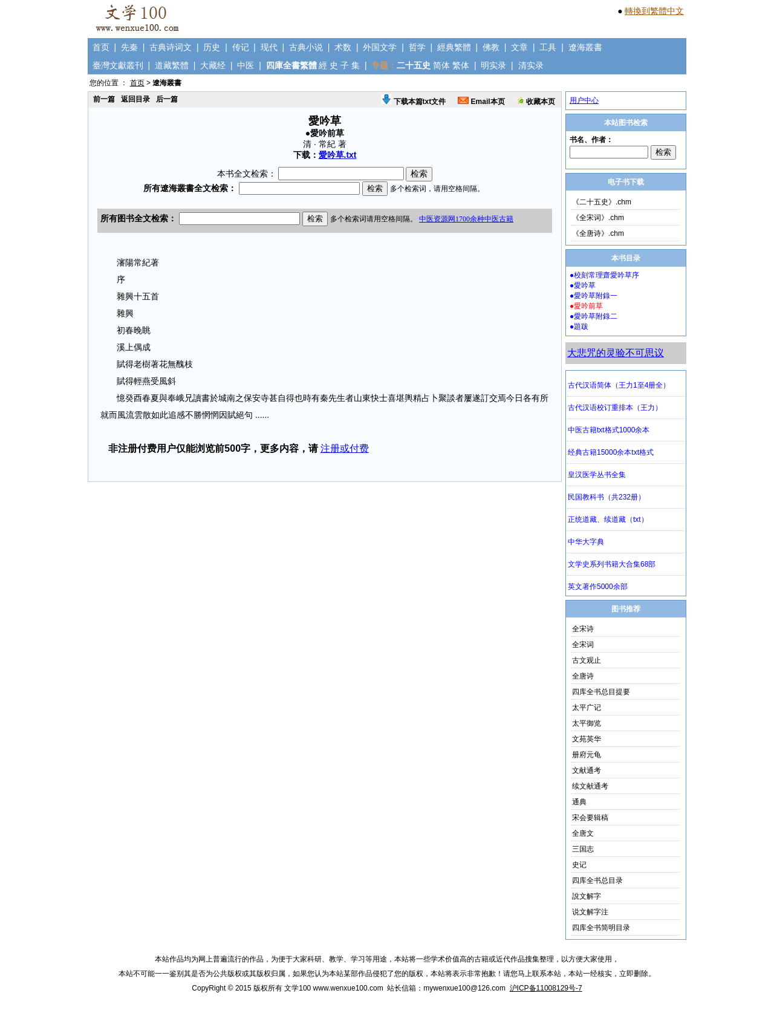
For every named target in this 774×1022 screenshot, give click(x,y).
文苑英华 (586, 739)
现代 (269, 47)
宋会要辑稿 (590, 817)
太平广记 (586, 707)
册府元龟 (586, 754)
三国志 (583, 849)
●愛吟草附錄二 (593, 316)
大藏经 (213, 65)
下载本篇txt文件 (414, 101)
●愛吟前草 (586, 306)
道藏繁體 (172, 65)
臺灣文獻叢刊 (118, 65)
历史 (211, 47)
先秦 (129, 47)
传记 (240, 47)
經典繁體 (454, 47)
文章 (519, 47)
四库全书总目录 (597, 880)
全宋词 (583, 644)
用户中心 (584, 100)
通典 (579, 802)
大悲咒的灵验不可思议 (615, 353)
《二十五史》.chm (601, 202)
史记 (579, 865)
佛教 (491, 47)
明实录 (493, 65)
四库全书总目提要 (601, 692)
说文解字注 (590, 912)
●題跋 (579, 326)
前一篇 (104, 99)
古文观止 (586, 660)
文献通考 (586, 770)
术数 (342, 47)
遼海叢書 (585, 47)
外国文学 (380, 47)
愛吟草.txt (338, 155)
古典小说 (306, 47)
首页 (101, 47)
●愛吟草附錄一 (593, 295)
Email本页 (481, 101)
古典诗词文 (170, 47)
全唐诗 (583, 676)
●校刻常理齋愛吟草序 (604, 275)
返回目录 (135, 99)
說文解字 (586, 896)
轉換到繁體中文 (654, 11)
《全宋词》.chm (598, 217)
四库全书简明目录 (601, 927)
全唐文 (583, 833)
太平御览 (586, 723)
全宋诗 (583, 629)
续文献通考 (590, 786)
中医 (245, 65)
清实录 (531, 65)
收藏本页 (536, 101)
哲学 (417, 47)
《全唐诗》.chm (598, 233)
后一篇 (167, 99)
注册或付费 (344, 448)
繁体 (460, 65)
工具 (547, 47)
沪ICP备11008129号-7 (546, 988)
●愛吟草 (583, 285)
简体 (441, 65)
